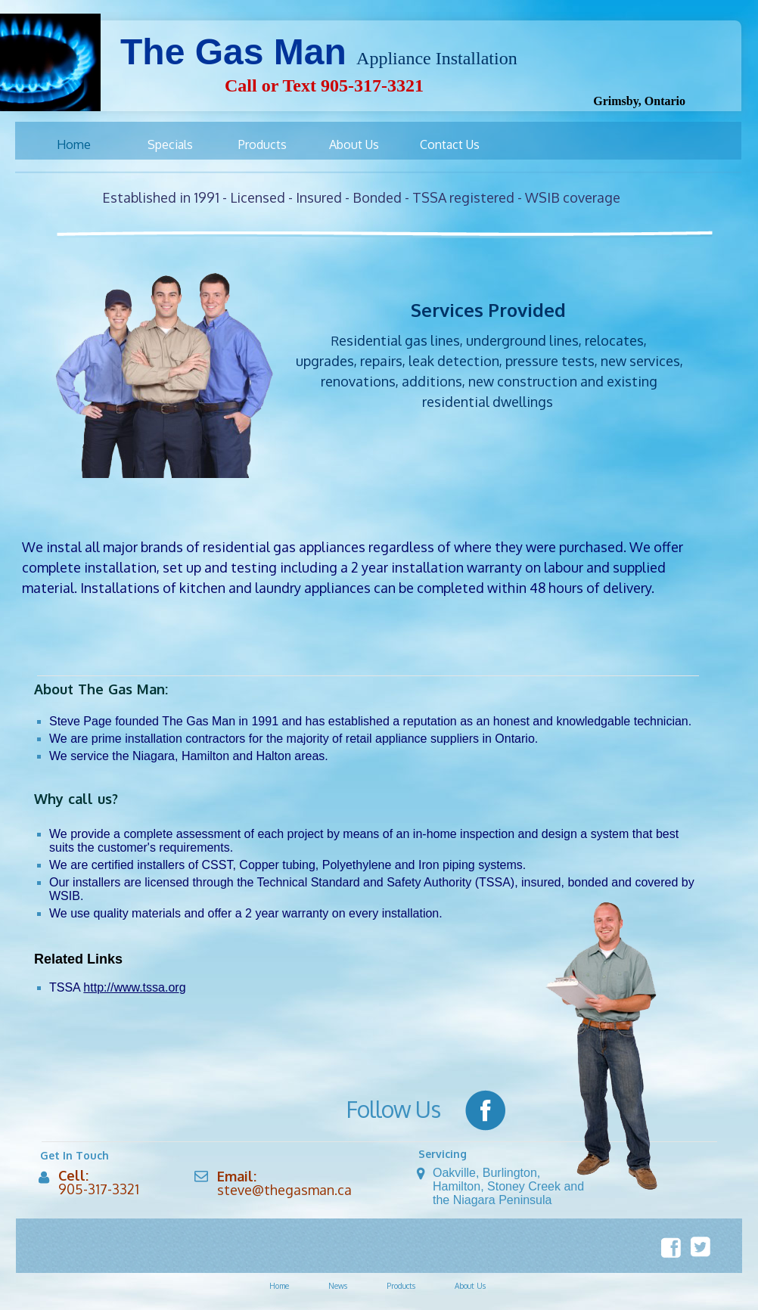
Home (279, 1285)
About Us (470, 1285)
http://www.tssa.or (131, 987)
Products (401, 1285)
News (337, 1285)
